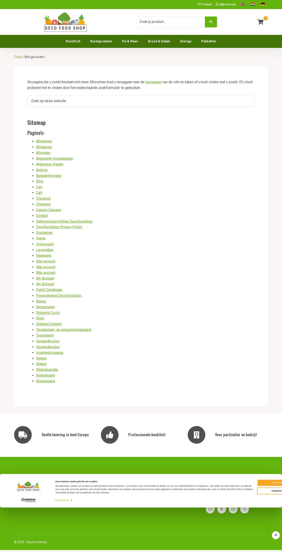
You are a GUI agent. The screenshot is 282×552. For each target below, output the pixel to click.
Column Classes (48, 212)
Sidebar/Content (48, 326)
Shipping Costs (48, 315)
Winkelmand (45, 378)
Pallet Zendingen (49, 292)
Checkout (43, 200)
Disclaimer (44, 235)
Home (40, 240)
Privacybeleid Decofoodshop (59, 297)
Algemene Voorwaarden (54, 160)
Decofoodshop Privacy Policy (59, 229)
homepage (153, 84)
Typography (45, 337)
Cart (39, 189)
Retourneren (45, 309)
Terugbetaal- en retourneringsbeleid (63, 332)
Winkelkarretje (47, 372)
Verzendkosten (48, 349)
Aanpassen (245, 535)
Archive (42, 172)
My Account (45, 280)
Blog (39, 183)
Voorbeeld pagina (49, 355)
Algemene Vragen (49, 166)
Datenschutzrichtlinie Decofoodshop (64, 223)
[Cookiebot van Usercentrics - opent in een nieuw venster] (28, 545)
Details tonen (62, 545)
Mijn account (45, 263)
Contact (42, 218)
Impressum (45, 246)
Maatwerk (43, 257)
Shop (40, 320)
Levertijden (44, 252)
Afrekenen (44, 143)
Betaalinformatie (48, 178)
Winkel (41, 360)
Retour (41, 303)
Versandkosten (47, 343)
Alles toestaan (245, 527)
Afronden (43, 155)
